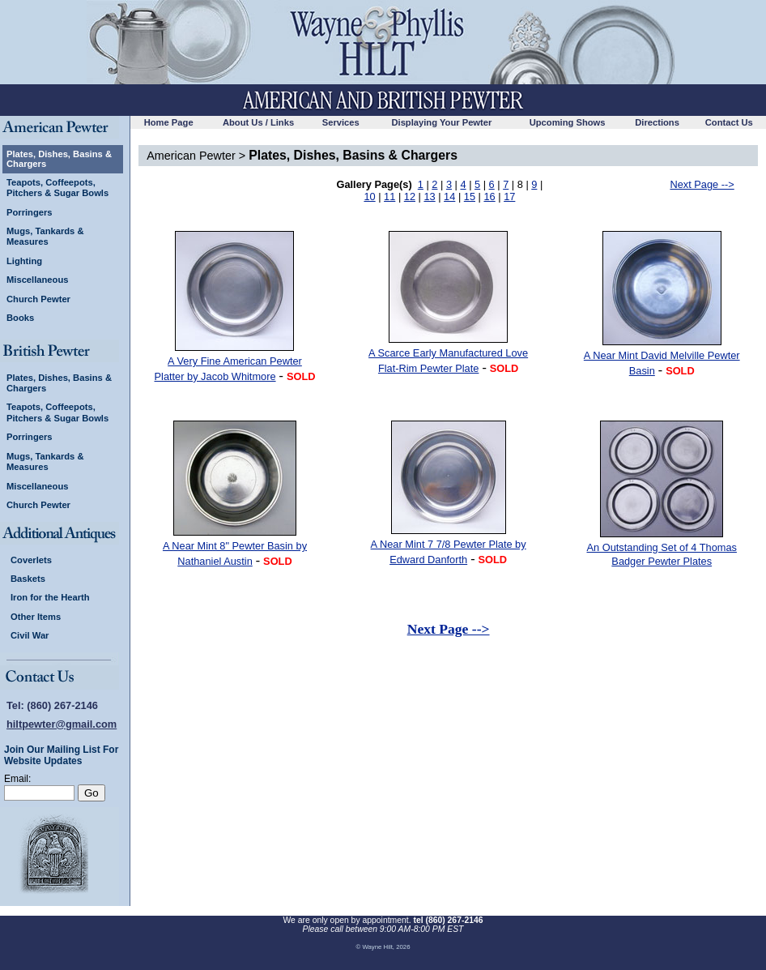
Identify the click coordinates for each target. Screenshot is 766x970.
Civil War (30, 635)
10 (369, 196)
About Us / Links (258, 122)
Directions (657, 122)
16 (489, 196)
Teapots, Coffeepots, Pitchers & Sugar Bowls (57, 187)
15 (469, 196)
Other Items (36, 617)
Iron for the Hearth (50, 597)
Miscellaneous (37, 279)
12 (409, 196)
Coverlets (31, 560)
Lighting (24, 261)
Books (20, 318)
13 (429, 196)
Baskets (28, 578)
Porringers (29, 212)
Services (341, 122)
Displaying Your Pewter (441, 122)
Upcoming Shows (568, 122)
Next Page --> (702, 184)
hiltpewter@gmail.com (61, 724)
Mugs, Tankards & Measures (45, 236)
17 (509, 196)
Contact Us (729, 122)
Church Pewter (38, 299)
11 (389, 196)
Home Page (169, 122)
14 (449, 196)
